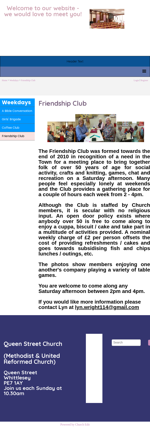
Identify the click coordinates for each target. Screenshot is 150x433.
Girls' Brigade (11, 119)
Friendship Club (28, 80)
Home (4, 80)
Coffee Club (10, 127)
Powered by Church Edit (75, 424)
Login (136, 80)
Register (144, 80)
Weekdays (14, 80)
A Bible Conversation (17, 111)
